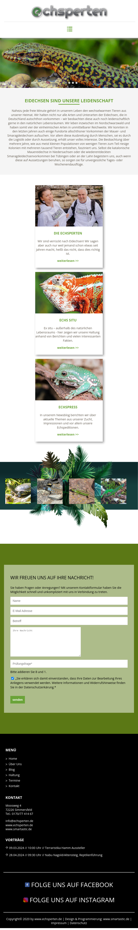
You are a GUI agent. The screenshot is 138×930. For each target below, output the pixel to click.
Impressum (59, 923)
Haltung (14, 775)
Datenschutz (78, 923)
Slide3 (73, 83)
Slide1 (66, 83)
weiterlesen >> (68, 261)
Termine (14, 780)
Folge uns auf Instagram (69, 899)
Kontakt (14, 786)
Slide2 (69, 83)
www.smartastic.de (18, 829)
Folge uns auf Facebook (69, 884)
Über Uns (15, 764)
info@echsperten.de (19, 821)
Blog (12, 769)
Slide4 (76, 83)
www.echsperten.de (19, 825)
